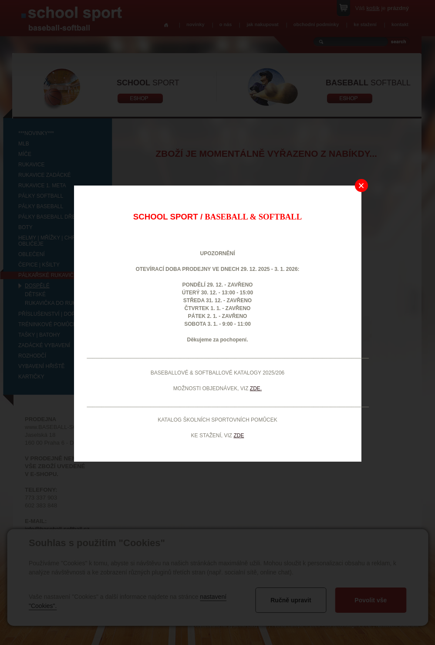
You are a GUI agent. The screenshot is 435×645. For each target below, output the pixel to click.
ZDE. (256, 388)
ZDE (238, 435)
